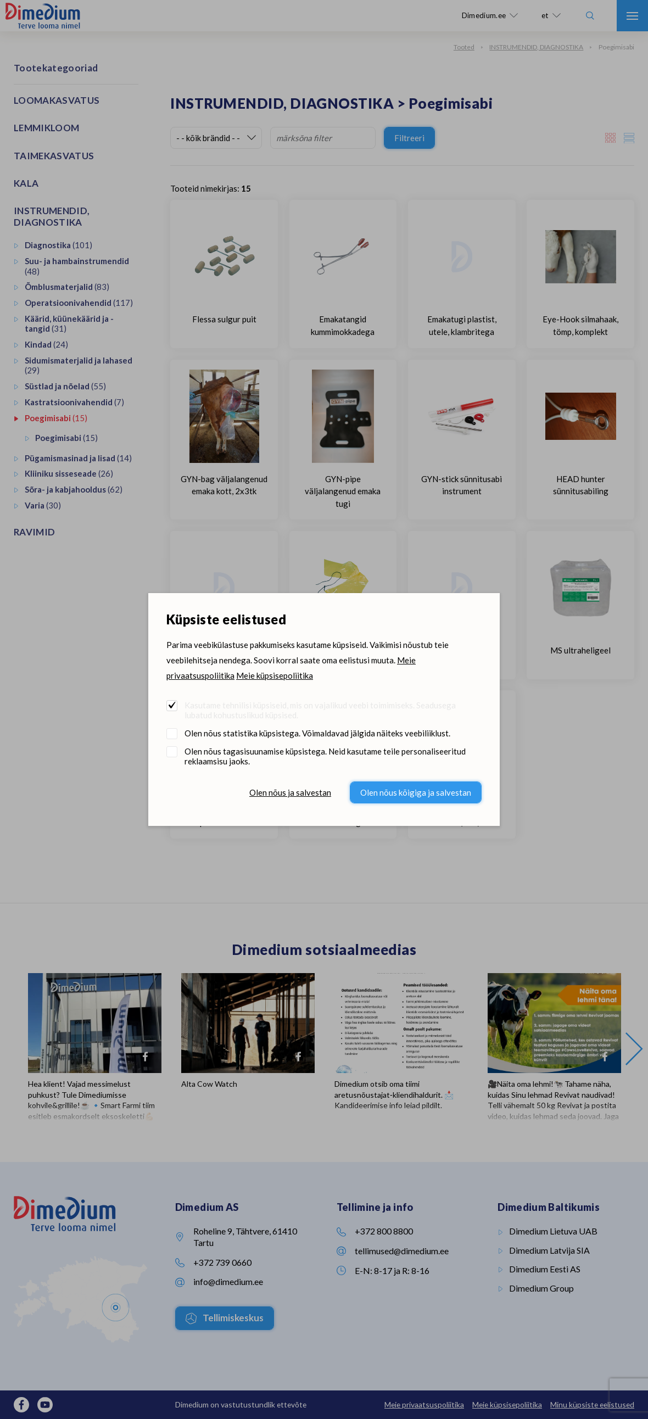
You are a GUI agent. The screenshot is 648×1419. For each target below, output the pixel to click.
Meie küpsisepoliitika (274, 675)
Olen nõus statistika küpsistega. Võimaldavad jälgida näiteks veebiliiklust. (317, 733)
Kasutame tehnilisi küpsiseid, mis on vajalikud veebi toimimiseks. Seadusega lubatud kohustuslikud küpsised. (320, 710)
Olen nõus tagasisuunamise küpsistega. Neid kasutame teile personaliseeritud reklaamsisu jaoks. (325, 756)
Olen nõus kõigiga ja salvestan (415, 792)
